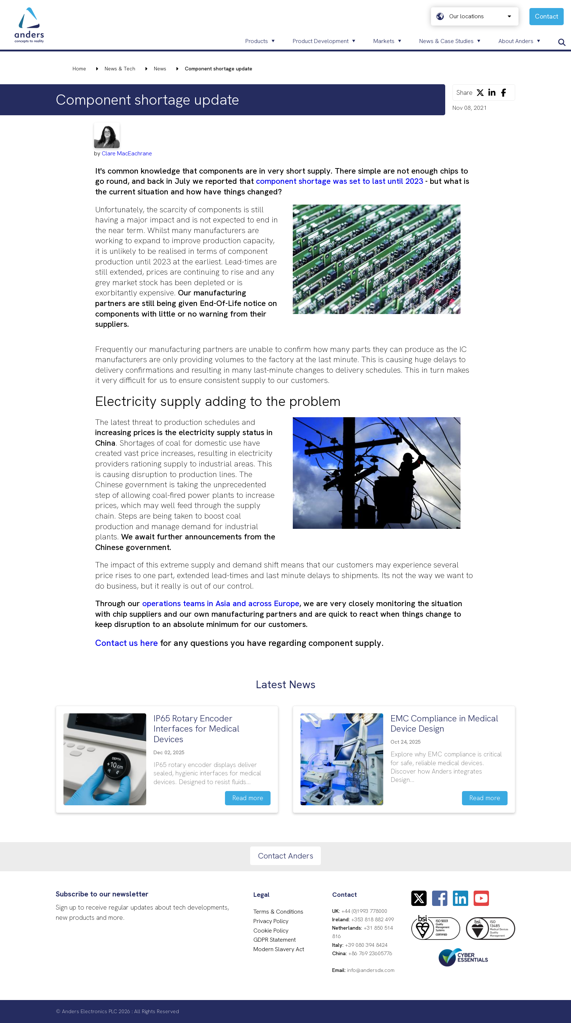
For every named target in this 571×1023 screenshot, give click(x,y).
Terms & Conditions (278, 911)
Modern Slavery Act (278, 949)
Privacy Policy (270, 921)
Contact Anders (285, 855)
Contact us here (126, 642)
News (160, 68)
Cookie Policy (270, 930)
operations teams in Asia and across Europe (220, 603)
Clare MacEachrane (127, 153)
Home (79, 68)
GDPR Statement (274, 939)
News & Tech (120, 68)
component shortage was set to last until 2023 (339, 181)
